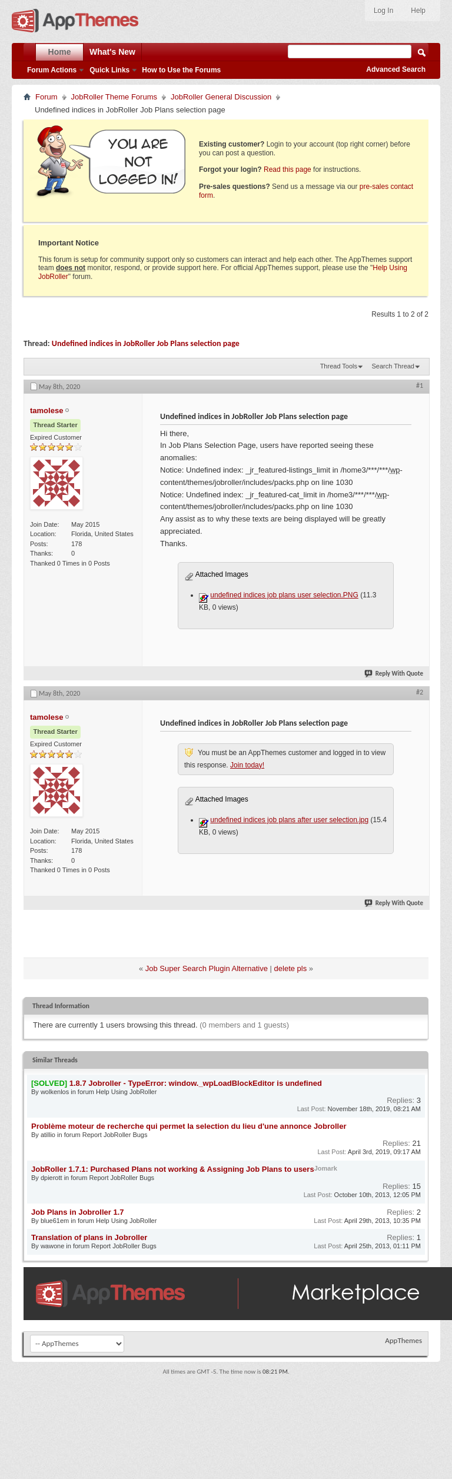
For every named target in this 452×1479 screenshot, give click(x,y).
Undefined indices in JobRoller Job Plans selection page (146, 343)
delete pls (290, 968)
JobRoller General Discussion (221, 96)
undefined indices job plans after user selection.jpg (289, 820)
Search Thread (392, 366)
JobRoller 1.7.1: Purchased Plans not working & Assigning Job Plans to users (172, 1169)
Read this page (287, 169)
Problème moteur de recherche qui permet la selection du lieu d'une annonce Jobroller (189, 1126)
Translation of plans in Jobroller (89, 1237)
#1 (419, 385)
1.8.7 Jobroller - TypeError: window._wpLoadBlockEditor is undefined (195, 1083)
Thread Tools (338, 366)
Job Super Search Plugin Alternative (206, 968)
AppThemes (403, 1340)
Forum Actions (52, 70)
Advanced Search (396, 69)
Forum (46, 96)
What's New (112, 51)
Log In (383, 10)
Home (59, 51)
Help (418, 10)
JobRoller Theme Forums (114, 96)
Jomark (325, 1168)
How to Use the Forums (181, 70)
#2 (419, 692)
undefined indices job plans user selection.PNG (284, 595)
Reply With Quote (394, 673)
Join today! (247, 765)
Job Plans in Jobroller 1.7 (77, 1212)
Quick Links (109, 70)
